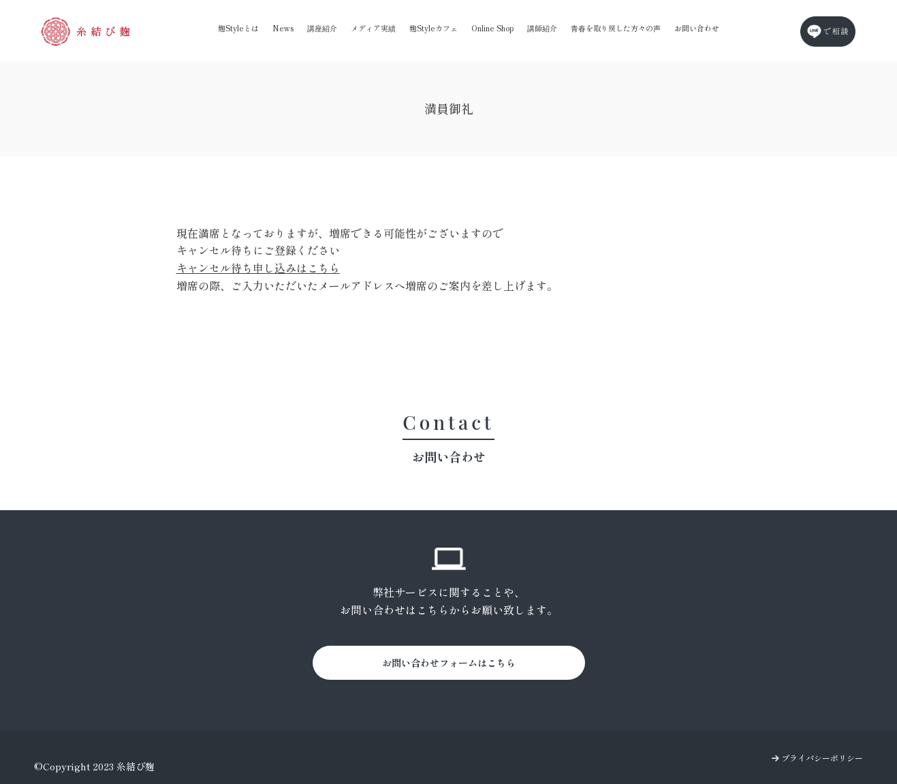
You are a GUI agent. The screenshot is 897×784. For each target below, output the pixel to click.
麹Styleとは (238, 27)
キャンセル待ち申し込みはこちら (258, 268)
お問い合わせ (696, 27)
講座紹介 (322, 27)
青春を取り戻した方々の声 (616, 27)
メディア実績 (373, 27)
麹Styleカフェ (433, 27)
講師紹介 (542, 27)
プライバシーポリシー (817, 758)
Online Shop (492, 27)
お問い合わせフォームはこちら (449, 663)
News (283, 27)
